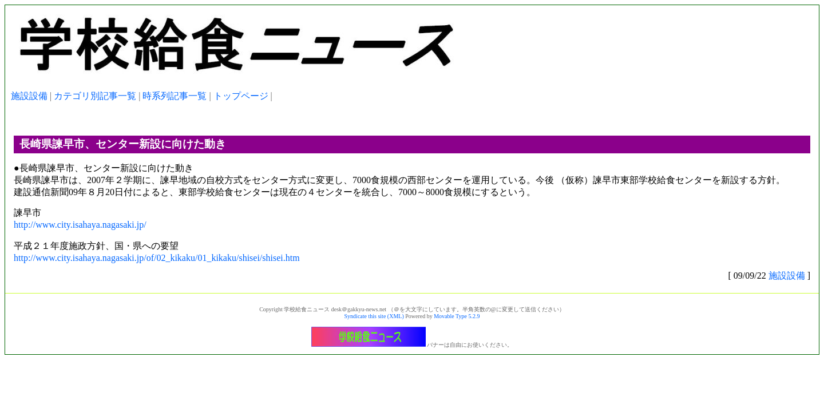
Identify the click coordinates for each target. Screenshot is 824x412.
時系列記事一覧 (174, 96)
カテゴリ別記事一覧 (95, 96)
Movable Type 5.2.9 (457, 316)
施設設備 (29, 96)
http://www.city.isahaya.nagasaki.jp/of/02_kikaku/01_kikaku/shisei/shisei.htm (157, 258)
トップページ (240, 96)
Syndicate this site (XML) (374, 316)
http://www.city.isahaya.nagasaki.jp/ (80, 224)
